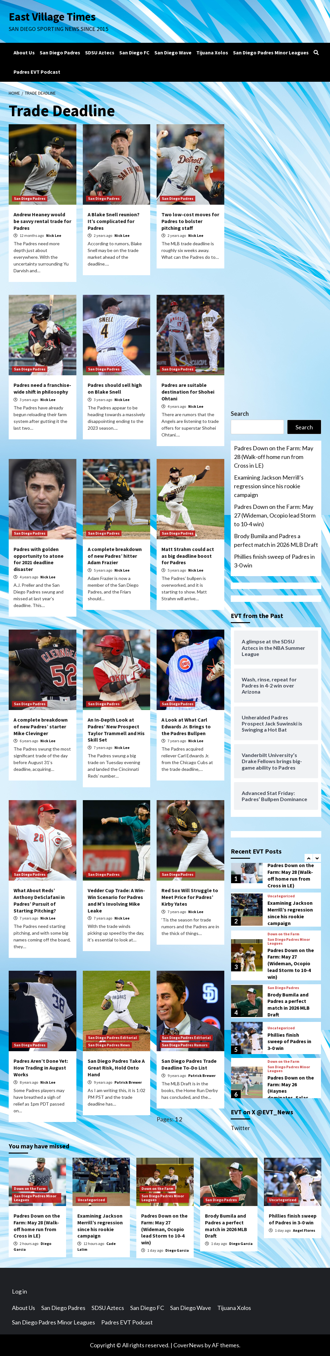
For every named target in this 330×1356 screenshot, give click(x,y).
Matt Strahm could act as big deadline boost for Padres (187, 556)
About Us (24, 52)
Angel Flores (304, 1230)
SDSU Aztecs (99, 52)
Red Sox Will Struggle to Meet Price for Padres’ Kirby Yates (189, 897)
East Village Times (52, 17)
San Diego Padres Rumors (185, 1045)
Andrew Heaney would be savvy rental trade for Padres (42, 221)
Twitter (240, 1127)
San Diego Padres (60, 52)
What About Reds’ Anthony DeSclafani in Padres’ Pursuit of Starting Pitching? (39, 900)
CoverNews (188, 1345)
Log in (19, 1291)
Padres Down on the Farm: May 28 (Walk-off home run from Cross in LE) (273, 456)
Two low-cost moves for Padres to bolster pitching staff (190, 221)
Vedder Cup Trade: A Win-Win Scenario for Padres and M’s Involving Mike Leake (116, 900)
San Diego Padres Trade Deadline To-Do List (189, 1064)
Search (240, 413)
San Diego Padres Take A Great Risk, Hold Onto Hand (116, 1068)
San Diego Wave (172, 52)
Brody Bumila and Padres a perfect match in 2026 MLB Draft (276, 540)
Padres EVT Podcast (37, 72)
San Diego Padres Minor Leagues (271, 52)
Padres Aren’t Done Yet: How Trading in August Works (41, 1068)
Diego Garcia (177, 1250)
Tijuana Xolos (212, 52)
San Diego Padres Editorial (112, 1037)
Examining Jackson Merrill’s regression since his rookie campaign (269, 486)
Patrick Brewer (128, 1082)
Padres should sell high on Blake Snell (115, 388)
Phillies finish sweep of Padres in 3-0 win (274, 561)
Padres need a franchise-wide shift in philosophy (42, 388)
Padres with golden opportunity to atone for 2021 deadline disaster (38, 559)
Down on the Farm (283, 934)
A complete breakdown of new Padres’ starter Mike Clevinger (41, 726)
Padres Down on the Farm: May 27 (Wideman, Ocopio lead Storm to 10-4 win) (274, 515)
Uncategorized (281, 896)
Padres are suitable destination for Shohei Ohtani (187, 392)
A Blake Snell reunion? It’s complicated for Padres (114, 221)
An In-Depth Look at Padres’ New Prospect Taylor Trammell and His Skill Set (116, 729)
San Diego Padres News (109, 1045)
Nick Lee (53, 235)
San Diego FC (134, 52)
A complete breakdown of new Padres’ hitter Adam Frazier (115, 556)
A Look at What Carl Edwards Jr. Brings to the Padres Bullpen (186, 726)
